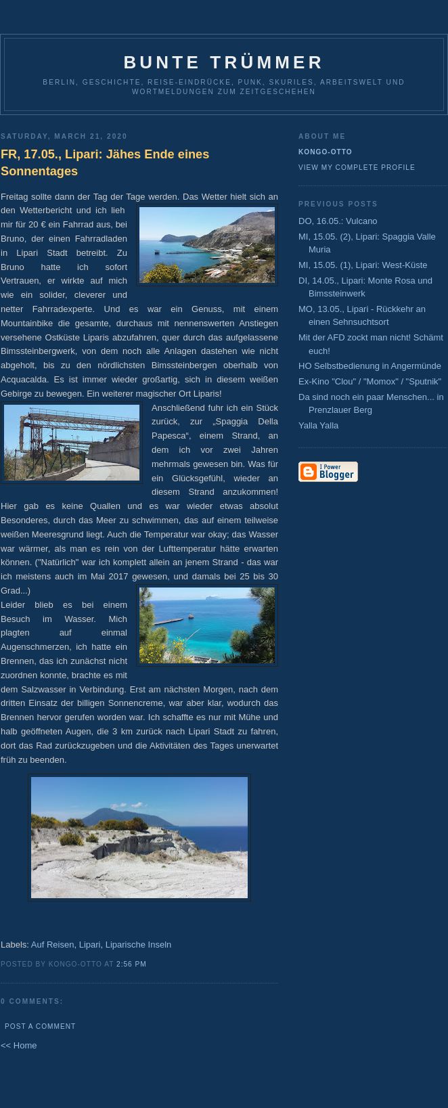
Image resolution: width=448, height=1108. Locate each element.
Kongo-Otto (325, 152)
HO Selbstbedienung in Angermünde (369, 366)
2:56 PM (131, 964)
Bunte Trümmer (223, 62)
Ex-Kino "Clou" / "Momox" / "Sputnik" (369, 381)
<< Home (19, 1045)
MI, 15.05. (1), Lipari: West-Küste (363, 265)
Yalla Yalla (318, 425)
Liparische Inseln (139, 944)
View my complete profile (357, 167)
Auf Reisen (52, 944)
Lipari (90, 944)
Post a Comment (40, 1026)
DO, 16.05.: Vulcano (338, 221)
